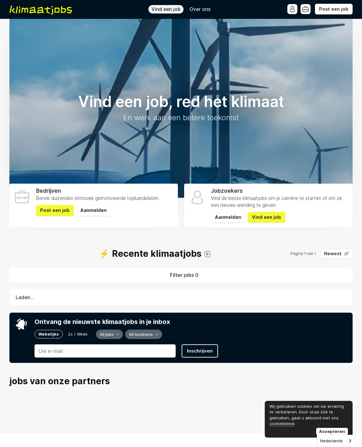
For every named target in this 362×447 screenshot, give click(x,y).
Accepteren (332, 431)
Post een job (334, 9)
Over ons (199, 9)
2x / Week (78, 334)
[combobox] (336, 441)
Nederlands (331, 440)
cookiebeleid (281, 423)
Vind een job (166, 9)
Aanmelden (93, 210)
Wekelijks (48, 334)
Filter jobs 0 (184, 275)
